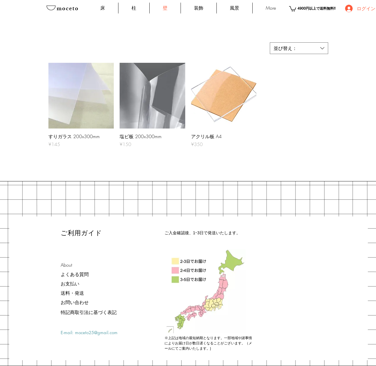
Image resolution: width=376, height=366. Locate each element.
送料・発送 (72, 293)
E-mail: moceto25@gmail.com (89, 332)
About (66, 265)
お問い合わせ (75, 302)
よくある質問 (75, 274)
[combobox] (299, 48)
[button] (292, 8)
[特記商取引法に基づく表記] (89, 312)
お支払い (70, 283)
